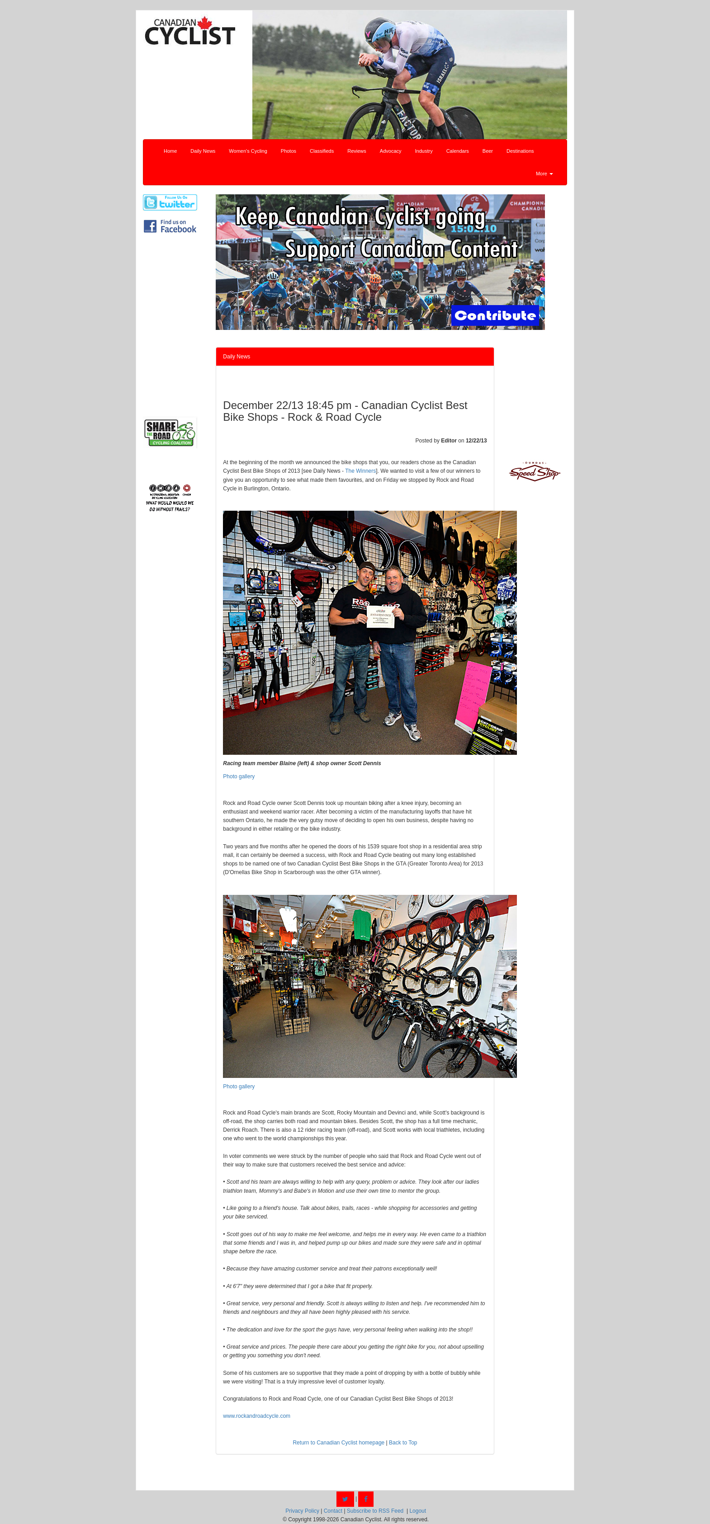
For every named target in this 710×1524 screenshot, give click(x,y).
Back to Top (403, 1442)
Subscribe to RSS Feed (375, 1511)
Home (170, 151)
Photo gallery (239, 776)
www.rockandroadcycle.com (256, 1416)
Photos (288, 151)
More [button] (544, 173)
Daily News (202, 151)
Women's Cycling (248, 151)
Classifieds (322, 151)
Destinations (520, 151)
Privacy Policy (302, 1511)
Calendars (457, 151)
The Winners (360, 471)
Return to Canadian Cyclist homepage (338, 1442)
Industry (424, 151)
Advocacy (391, 151)
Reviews (356, 151)
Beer (488, 151)
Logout (417, 1511)
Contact (333, 1511)
